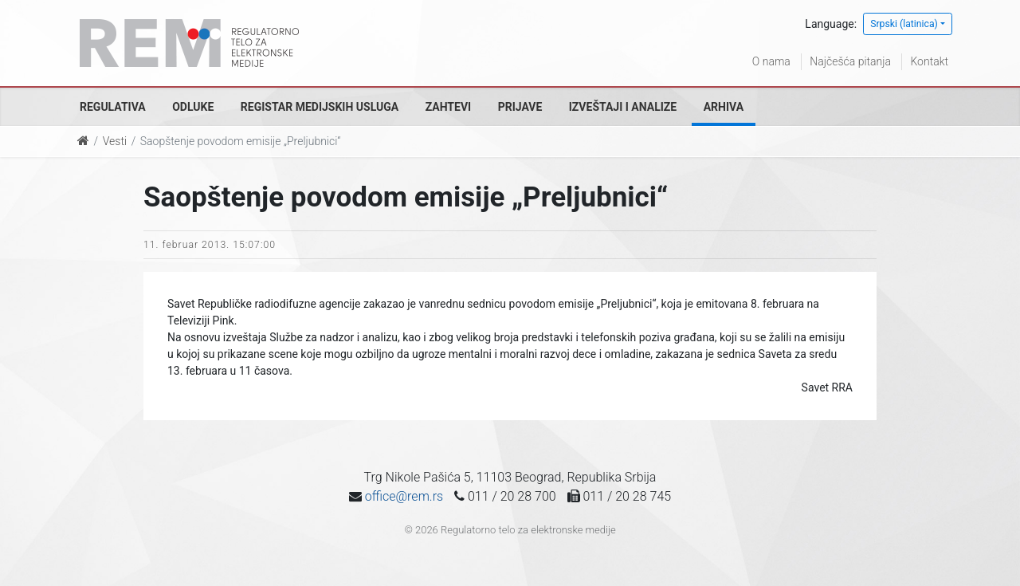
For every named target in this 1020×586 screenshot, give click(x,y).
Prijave (520, 106)
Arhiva (723, 106)
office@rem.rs (404, 496)
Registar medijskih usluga (319, 106)
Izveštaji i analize (623, 106)
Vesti (115, 141)
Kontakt (929, 61)
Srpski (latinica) (904, 23)
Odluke (193, 106)
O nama (771, 61)
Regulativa (113, 106)
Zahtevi (448, 106)
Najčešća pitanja (850, 61)
